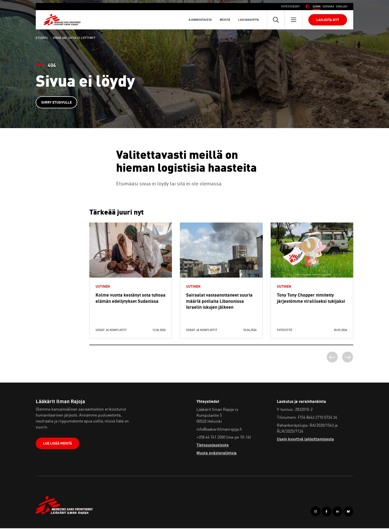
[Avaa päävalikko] (293, 19)
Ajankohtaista (200, 20)
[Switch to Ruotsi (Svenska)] (328, 6)
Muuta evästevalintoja (216, 453)
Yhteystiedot (290, 6)
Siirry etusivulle (57, 102)
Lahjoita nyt (327, 20)
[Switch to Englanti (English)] (341, 6)
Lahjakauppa (248, 20)
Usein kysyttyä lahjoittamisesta (305, 440)
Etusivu (42, 38)
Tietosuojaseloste (212, 446)
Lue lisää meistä (58, 445)
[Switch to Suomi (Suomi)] (317, 6)
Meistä (225, 20)
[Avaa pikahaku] (276, 19)
